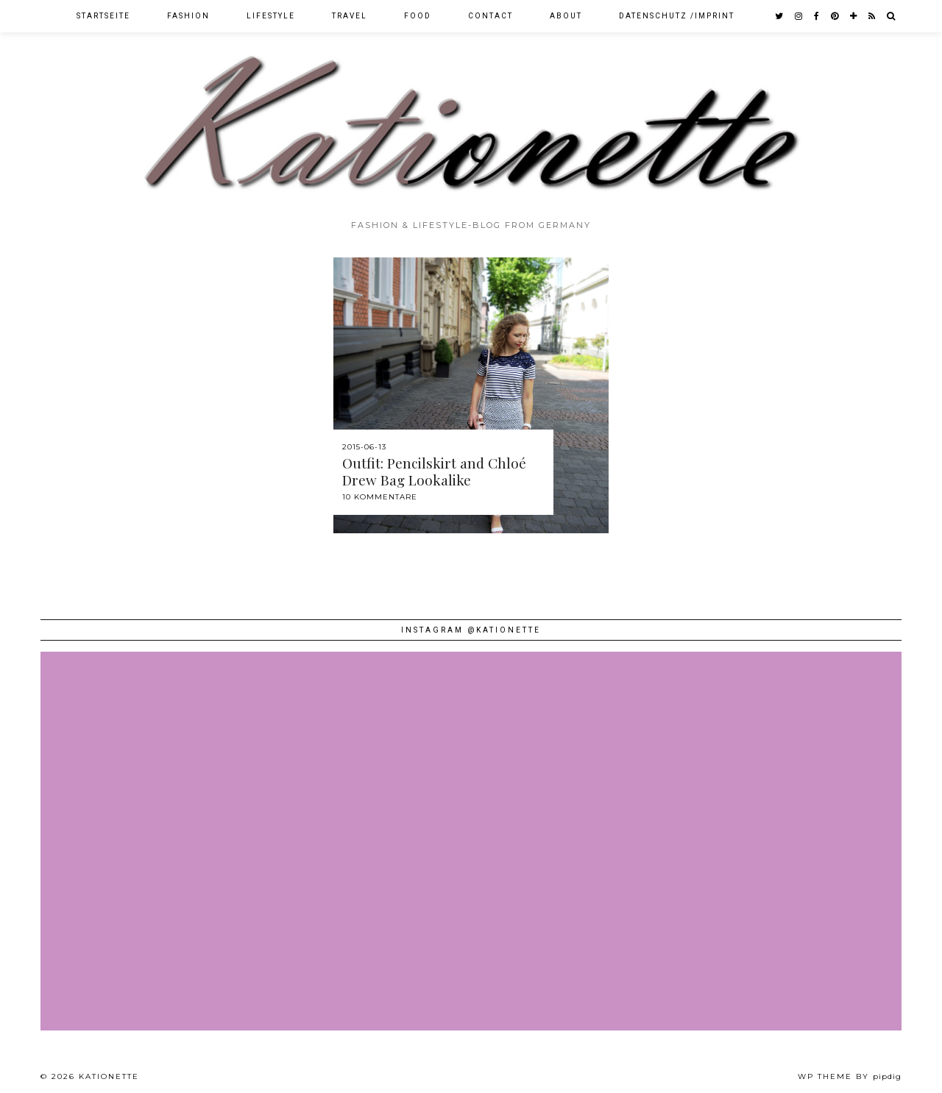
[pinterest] (835, 16)
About (566, 16)
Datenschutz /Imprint (676, 16)
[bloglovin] (854, 16)
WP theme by (850, 1076)
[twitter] (780, 16)
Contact (490, 16)
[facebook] (817, 16)
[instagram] (799, 16)
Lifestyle (271, 16)
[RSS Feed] (872, 16)
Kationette (109, 1076)
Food (417, 16)
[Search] (891, 16)
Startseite (103, 16)
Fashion (188, 16)
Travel (349, 16)
